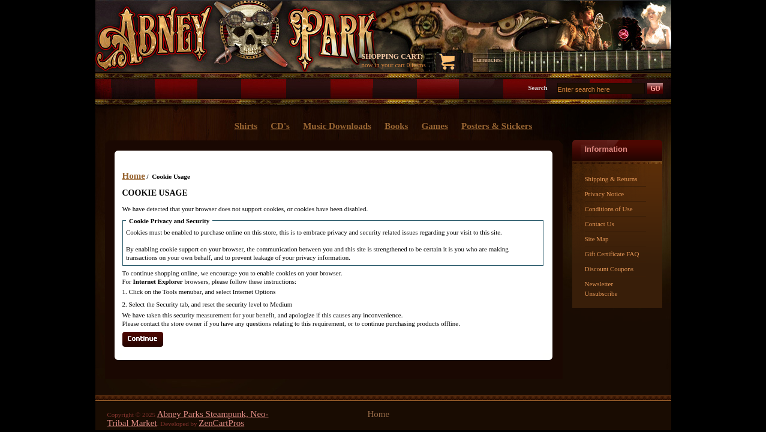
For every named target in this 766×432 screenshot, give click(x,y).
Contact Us (599, 223)
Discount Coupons (609, 268)
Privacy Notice (604, 193)
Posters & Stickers (496, 126)
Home (133, 176)
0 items (416, 64)
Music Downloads (337, 126)
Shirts (246, 126)
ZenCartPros (221, 423)
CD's (280, 126)
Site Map (597, 238)
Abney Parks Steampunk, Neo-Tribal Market (188, 418)
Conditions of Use (609, 208)
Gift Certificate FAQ (612, 253)
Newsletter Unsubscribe (601, 288)
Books (396, 126)
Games (435, 126)
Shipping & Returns (611, 178)
